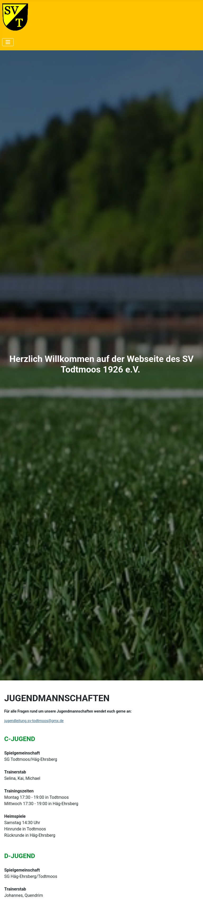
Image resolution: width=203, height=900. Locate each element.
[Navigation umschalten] (8, 42)
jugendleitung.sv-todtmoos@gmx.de (34, 721)
